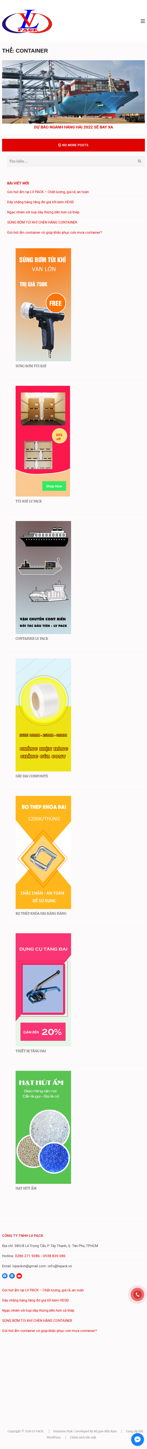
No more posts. (73, 145)
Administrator (90, 116)
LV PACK (37, 1431)
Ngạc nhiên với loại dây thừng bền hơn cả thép (43, 212)
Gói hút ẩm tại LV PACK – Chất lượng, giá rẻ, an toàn (48, 192)
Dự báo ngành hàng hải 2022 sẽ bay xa (73, 127)
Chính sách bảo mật (83, 1437)
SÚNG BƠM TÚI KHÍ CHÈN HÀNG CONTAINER (42, 222)
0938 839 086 (54, 1256)
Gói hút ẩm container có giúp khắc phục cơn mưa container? (54, 232)
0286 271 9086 (27, 1256)
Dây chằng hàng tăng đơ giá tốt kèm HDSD (40, 202)
